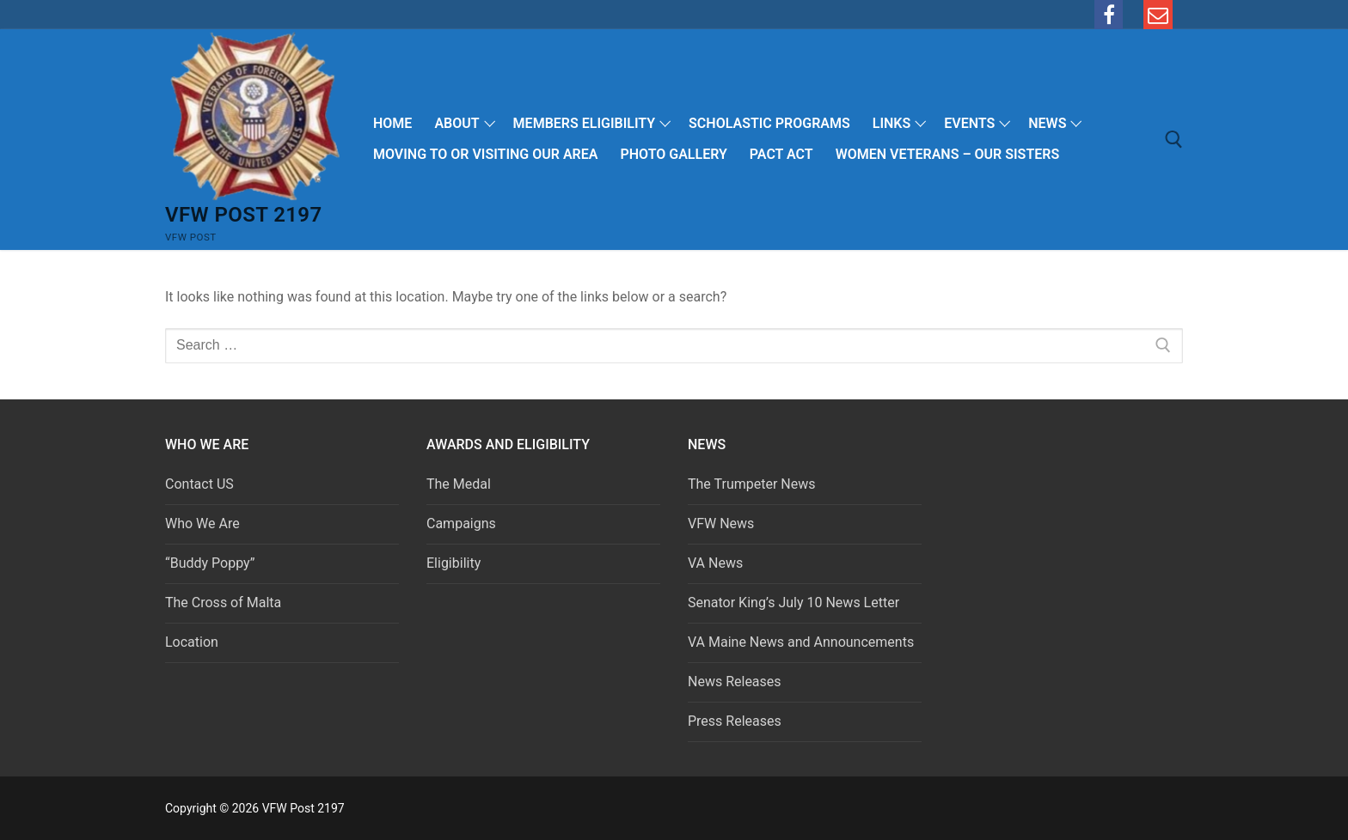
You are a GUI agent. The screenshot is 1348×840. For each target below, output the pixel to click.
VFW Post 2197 (243, 215)
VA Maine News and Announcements (801, 642)
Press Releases (734, 721)
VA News (715, 563)
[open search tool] (1174, 140)
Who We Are (202, 523)
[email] (1158, 14)
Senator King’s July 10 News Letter (793, 602)
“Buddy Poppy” (209, 563)
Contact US (199, 484)
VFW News (721, 523)
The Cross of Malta (223, 602)
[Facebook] (1109, 14)
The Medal (458, 484)
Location (191, 642)
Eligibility (453, 563)
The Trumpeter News (752, 484)
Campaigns (462, 523)
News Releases (734, 681)
